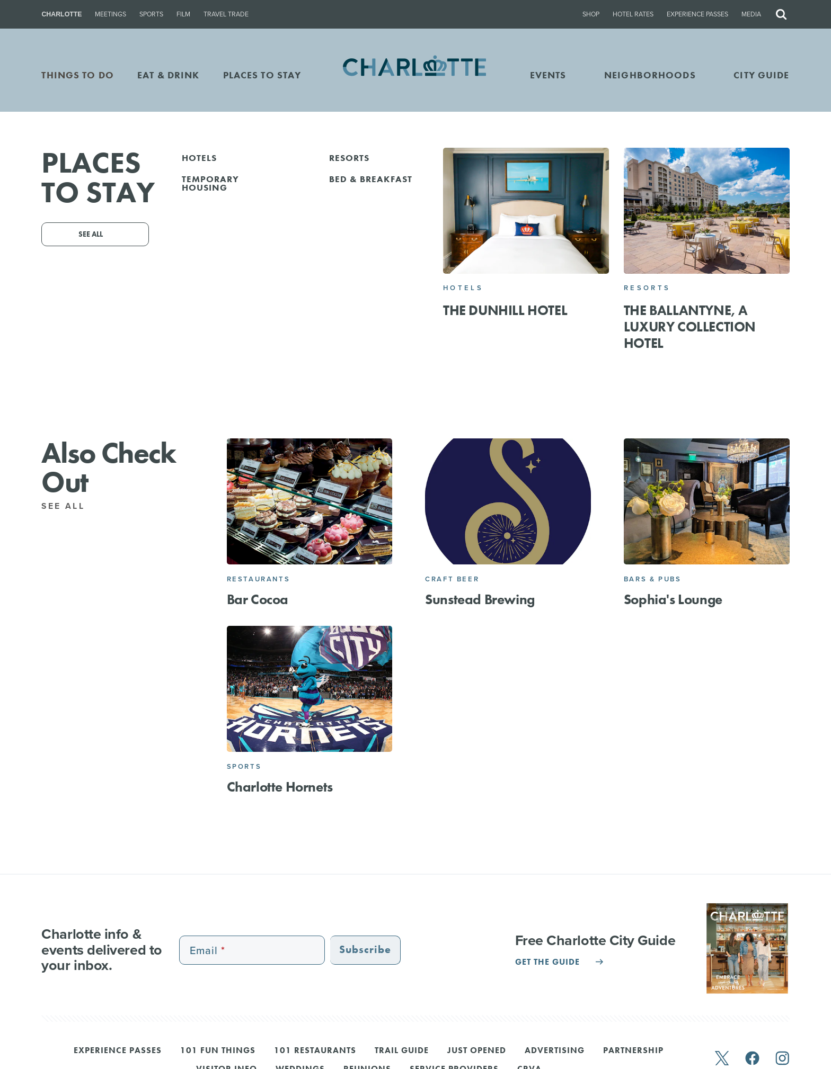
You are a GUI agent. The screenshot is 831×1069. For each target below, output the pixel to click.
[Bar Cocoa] (310, 501)
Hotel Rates (633, 14)
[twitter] (721, 1059)
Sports (151, 14)
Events (548, 75)
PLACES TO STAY (262, 75)
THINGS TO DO (77, 75)
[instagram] (782, 1059)
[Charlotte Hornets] (310, 689)
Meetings (110, 14)
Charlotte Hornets (280, 787)
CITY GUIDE (761, 75)
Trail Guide (402, 1051)
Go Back (31, 166)
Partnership (633, 1051)
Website (476, 285)
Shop (590, 14)
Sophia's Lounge (673, 599)
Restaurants (258, 579)
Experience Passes (697, 14)
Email (355, 285)
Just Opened (476, 1051)
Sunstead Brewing (480, 599)
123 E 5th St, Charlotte (412, 270)
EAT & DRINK (168, 75)
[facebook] (752, 1059)
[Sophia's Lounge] (707, 501)
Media (751, 14)
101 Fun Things (217, 1051)
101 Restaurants (315, 1051)
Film (183, 14)
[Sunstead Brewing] (508, 501)
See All (69, 506)
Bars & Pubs (653, 579)
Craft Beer (452, 579)
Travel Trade (226, 14)
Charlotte (61, 14)
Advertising (555, 1051)
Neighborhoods (650, 75)
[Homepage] (416, 75)
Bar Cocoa (257, 599)
